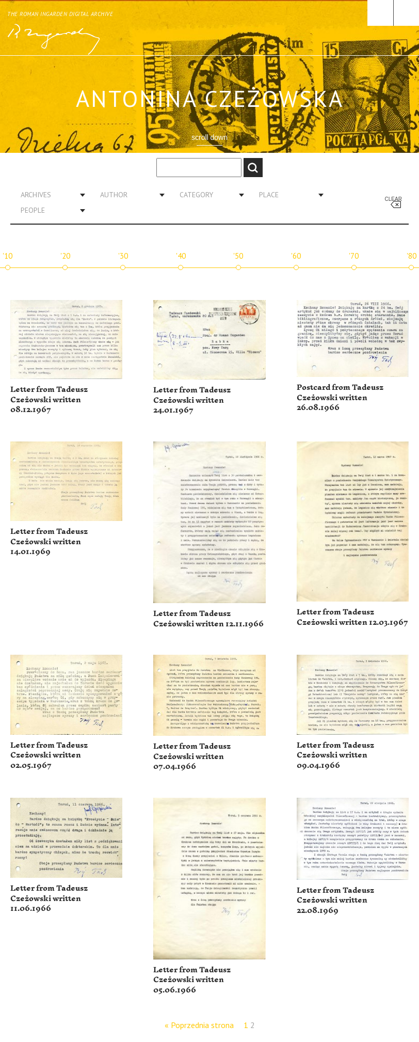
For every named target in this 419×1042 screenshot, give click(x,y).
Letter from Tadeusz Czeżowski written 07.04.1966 (192, 756)
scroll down (209, 137)
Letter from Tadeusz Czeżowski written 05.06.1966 (192, 980)
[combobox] (49, 194)
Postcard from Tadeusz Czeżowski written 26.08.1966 (340, 397)
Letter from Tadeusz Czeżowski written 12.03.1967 (352, 617)
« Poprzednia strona (199, 1025)
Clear (393, 199)
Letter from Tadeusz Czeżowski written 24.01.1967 (192, 400)
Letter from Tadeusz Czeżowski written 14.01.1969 (49, 542)
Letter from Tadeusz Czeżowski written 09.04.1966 (335, 755)
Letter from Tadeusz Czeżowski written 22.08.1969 (335, 900)
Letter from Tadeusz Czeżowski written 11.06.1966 (49, 898)
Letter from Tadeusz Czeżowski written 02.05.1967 (49, 755)
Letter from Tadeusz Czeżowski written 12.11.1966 (208, 619)
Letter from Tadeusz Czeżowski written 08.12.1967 (49, 400)
